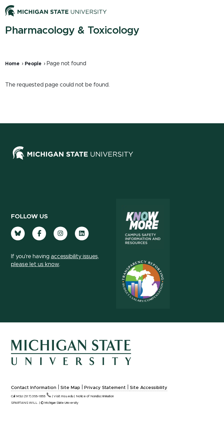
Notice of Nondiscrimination (95, 396)
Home (12, 63)
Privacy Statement (105, 388)
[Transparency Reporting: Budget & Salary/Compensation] (143, 281)
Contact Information (33, 388)
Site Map (70, 388)
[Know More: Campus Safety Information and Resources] (143, 226)
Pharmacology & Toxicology (72, 30)
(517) (37, 396)
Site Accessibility (148, 388)
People (33, 63)
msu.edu (67, 396)
